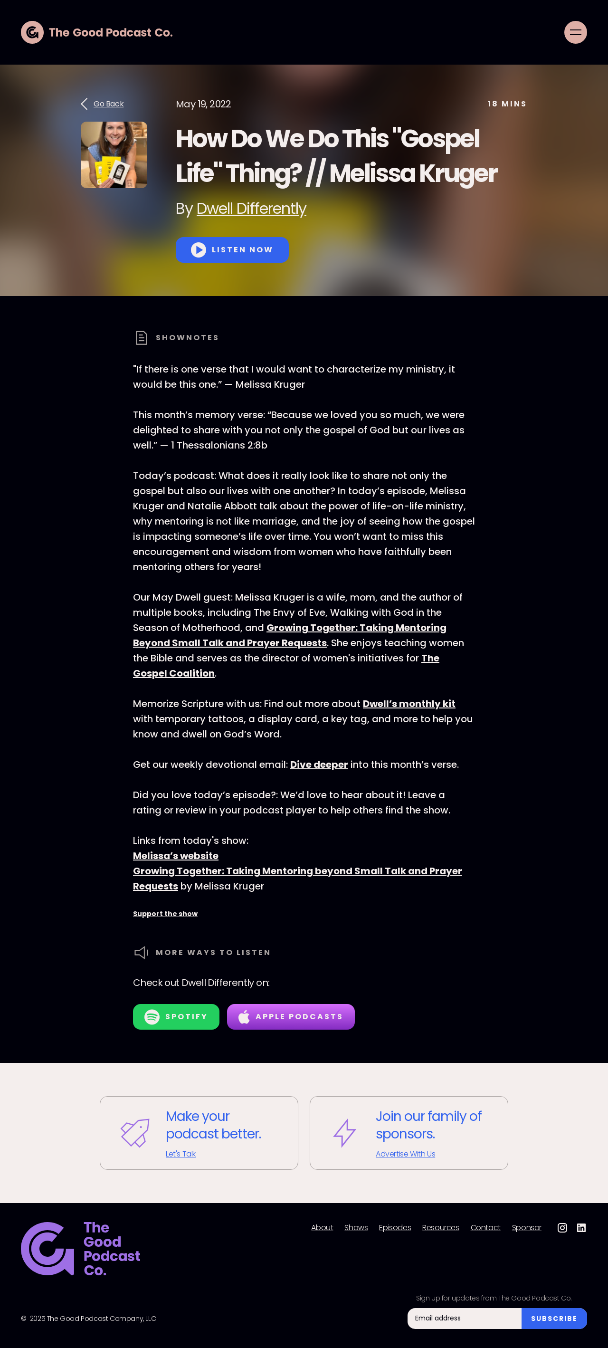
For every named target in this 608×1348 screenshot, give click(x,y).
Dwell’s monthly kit (409, 703)
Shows (356, 1228)
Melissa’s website (175, 855)
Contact (486, 1228)
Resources (440, 1228)
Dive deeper (319, 764)
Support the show (165, 913)
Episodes (395, 1228)
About (322, 1228)
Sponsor (527, 1228)
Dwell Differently (251, 208)
